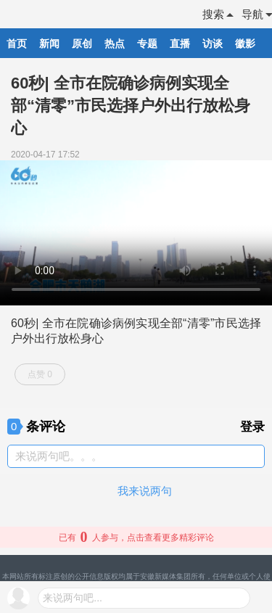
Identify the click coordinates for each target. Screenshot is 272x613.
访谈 (212, 43)
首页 (17, 43)
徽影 (245, 43)
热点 (114, 43)
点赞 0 (40, 374)
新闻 (49, 43)
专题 (147, 43)
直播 (180, 43)
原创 (82, 43)
